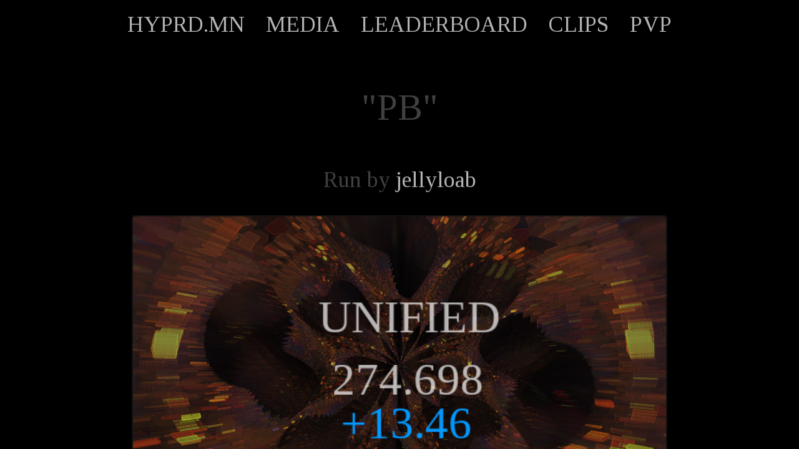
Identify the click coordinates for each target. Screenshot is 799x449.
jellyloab (436, 179)
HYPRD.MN (186, 24)
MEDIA (303, 24)
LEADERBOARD (444, 24)
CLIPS (579, 24)
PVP (651, 24)
